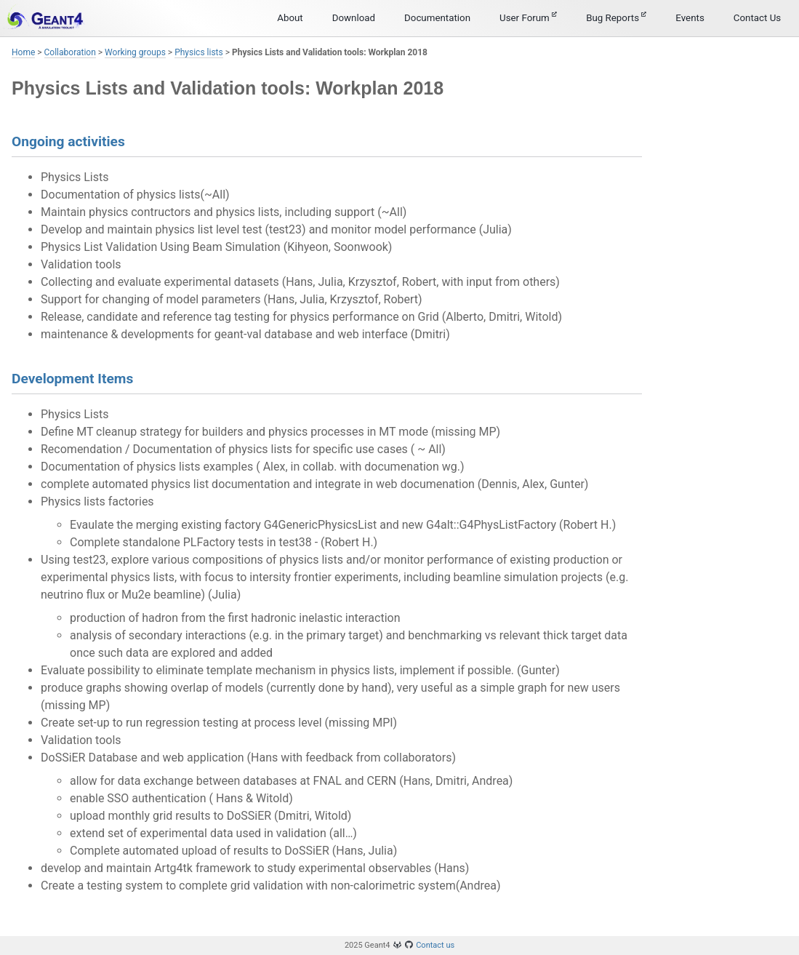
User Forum (528, 17)
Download (353, 17)
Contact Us (757, 17)
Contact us (435, 945)
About (290, 17)
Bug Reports (616, 17)
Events (689, 17)
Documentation (437, 17)
